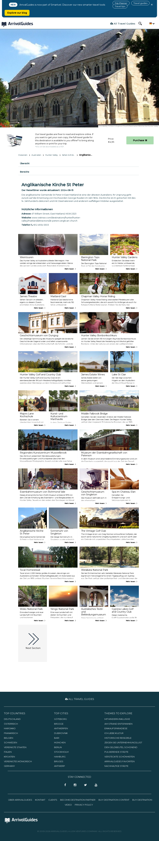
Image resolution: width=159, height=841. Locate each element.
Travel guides (140, 3)
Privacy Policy (84, 804)
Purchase (140, 140)
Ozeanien (22, 155)
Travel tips (120, 6)
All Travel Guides (122, 23)
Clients (52, 799)
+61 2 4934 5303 (40, 224)
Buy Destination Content (114, 799)
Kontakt (40, 799)
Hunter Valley (51, 155)
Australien (36, 155)
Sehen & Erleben (69, 155)
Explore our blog (17, 12)
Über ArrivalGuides (20, 799)
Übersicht (25, 163)
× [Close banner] (152, 4)
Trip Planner (121, 3)
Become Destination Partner (77, 799)
